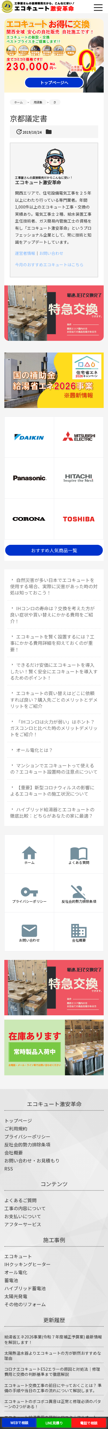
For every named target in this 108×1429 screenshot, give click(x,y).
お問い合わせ (51, 253)
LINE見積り (54, 1422)
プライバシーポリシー (27, 1136)
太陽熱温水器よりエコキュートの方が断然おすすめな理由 (52, 1355)
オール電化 (15, 1272)
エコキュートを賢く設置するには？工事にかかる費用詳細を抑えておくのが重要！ (52, 643)
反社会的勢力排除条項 (27, 1144)
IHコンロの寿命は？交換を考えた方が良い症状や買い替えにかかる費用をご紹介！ (52, 615)
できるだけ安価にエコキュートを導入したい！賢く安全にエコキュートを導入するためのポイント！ (54, 671)
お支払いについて (22, 1216)
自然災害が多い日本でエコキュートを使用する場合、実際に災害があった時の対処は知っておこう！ (54, 586)
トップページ (18, 1120)
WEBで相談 (19, 1422)
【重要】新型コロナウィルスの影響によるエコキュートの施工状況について (52, 790)
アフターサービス (22, 1224)
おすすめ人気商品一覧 (54, 550)
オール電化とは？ (34, 749)
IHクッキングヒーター (27, 1264)
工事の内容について (25, 1208)
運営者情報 (25, 253)
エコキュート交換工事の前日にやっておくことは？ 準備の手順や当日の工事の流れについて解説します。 (53, 1387)
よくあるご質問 (20, 1200)
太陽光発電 (15, 1296)
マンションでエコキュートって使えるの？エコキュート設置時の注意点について (54, 768)
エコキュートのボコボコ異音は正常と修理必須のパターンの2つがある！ (52, 1403)
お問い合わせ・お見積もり (32, 1160)
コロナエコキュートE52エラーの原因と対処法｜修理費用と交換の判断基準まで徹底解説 (52, 1371)
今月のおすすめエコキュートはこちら (49, 264)
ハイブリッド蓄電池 (25, 1288)
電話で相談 (88, 1422)
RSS (8, 1168)
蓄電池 (11, 1280)
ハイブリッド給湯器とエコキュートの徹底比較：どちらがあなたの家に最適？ (52, 812)
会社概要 (13, 1152)
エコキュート (18, 1256)
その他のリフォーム (25, 1304)
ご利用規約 (15, 1128)
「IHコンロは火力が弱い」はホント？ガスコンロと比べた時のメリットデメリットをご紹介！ (54, 728)
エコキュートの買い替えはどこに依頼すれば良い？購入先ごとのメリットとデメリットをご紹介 (54, 699)
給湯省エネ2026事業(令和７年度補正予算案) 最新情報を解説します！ (53, 1339)
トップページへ (54, 82)
